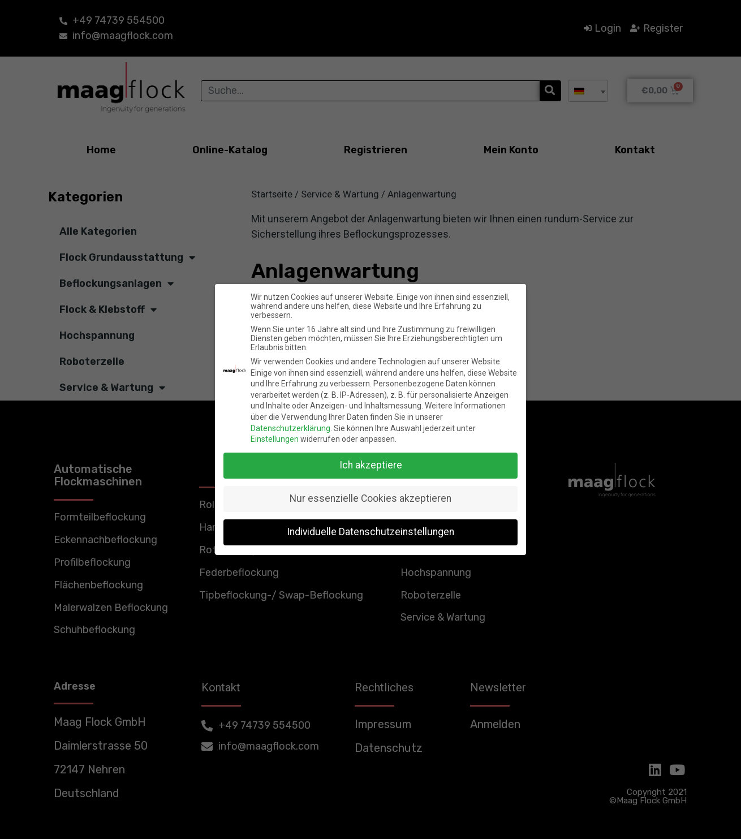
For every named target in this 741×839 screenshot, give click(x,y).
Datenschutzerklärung (290, 428)
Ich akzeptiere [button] (370, 465)
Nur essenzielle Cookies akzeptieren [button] (370, 498)
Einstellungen (275, 439)
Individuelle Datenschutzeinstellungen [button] (370, 531)
